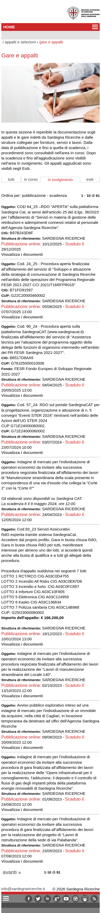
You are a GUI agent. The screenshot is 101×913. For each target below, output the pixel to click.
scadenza (58, 195)
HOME (9, 27)
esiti (89, 179)
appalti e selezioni (20, 42)
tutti (11, 179)
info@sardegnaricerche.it (23, 889)
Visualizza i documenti (22, 254)
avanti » (12, 872)
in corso (31, 179)
